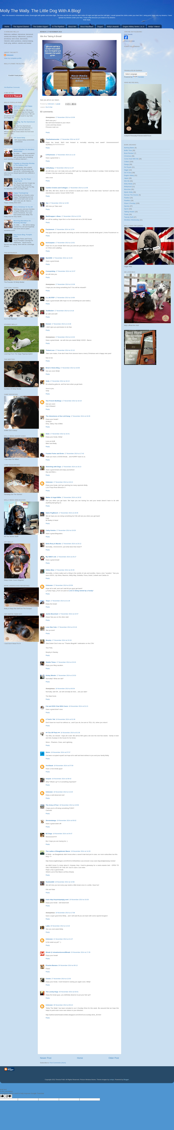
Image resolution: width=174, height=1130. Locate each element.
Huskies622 (50, 882)
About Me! (72, 27)
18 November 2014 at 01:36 (65, 719)
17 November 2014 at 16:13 (59, 381)
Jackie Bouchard (52, 614)
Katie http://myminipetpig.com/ (57, 899)
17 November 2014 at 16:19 (72, 401)
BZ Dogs (49, 833)
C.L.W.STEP (50, 297)
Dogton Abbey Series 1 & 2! (133, 27)
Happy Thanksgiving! (21, 193)
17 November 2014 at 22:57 (68, 614)
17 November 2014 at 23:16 (67, 627)
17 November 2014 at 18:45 (68, 513)
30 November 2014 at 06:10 (63, 1005)
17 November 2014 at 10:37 (70, 139)
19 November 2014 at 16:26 (79, 899)
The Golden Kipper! (40, 27)
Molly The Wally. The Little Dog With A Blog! (40, 10)
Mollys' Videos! (154, 27)
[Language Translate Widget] (135, 74)
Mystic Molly (128, 192)
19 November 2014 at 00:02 (66, 820)
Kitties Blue (50, 570)
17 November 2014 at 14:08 (65, 297)
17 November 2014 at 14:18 (64, 311)
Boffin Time (128, 150)
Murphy (48, 640)
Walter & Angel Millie (53, 497)
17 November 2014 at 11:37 (64, 168)
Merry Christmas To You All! (23, 207)
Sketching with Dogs (53, 467)
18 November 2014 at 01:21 (78, 706)
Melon (48, 752)
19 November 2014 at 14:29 (80, 851)
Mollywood (128, 186)
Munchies (127, 189)
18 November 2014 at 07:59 (63, 765)
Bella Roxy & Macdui (53, 544)
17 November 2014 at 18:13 (71, 467)
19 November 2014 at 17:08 (65, 913)
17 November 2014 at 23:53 (66, 675)
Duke (48, 434)
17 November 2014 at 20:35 (64, 570)
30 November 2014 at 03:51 (68, 992)
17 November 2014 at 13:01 (65, 243)
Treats (126, 214)
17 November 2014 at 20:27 (66, 557)
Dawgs (126, 164)
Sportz (126, 209)
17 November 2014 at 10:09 (65, 117)
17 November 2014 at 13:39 (65, 284)
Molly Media (128, 184)
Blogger (126, 1079)
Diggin (126, 170)
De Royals (127, 167)
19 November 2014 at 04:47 (62, 833)
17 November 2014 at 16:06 (70, 368)
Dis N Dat (49, 107)
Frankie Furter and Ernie (55, 453)
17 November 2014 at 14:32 (65, 337)
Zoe (47, 203)
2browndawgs (51, 820)
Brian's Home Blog (53, 368)
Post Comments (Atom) (58, 1063)
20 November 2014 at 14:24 (60, 926)
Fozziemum (50, 229)
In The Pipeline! (58, 27)
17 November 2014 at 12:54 (64, 229)
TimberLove (50, 350)
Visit (12, 87)
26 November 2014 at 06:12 (68, 965)
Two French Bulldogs (53, 401)
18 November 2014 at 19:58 (69, 805)
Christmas (127, 156)
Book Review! (129, 153)
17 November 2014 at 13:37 (65, 271)
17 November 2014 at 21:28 (60, 601)
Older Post (114, 1058)
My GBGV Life (51, 557)
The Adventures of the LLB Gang (58, 416)
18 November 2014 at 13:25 (63, 792)
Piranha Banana (52, 965)
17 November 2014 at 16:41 (60, 434)
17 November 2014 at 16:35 (80, 416)
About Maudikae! (86, 27)
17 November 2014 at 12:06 (78, 188)
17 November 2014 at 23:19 (61, 640)
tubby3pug (50, 168)
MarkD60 (49, 258)
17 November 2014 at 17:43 (74, 453)
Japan (126, 178)
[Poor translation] (8, 1096)
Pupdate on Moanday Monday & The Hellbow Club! (24, 164)
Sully (47, 381)
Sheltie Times (51, 662)
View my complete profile (12, 58)
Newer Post (45, 1058)
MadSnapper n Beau (53, 216)
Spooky (126, 206)
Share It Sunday (129, 203)
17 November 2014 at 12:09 (59, 203)
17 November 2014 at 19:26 (66, 530)
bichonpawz (50, 243)
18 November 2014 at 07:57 (60, 752)
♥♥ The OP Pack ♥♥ (53, 732)
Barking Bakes (129, 148)
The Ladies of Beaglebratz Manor (58, 851)
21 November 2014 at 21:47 (63, 939)
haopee (48, 779)
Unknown (51, 104)
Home (7, 27)
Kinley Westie (51, 675)
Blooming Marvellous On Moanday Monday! (22, 221)
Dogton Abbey (129, 175)
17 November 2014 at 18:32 (71, 497)
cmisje (112, 1079)
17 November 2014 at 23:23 (66, 662)
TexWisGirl (50, 311)
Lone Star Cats (51, 627)
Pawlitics (127, 200)
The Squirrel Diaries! (21, 27)
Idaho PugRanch (52, 513)
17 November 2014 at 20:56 (63, 585)
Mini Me (127, 181)
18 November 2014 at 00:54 (65, 688)
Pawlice (127, 198)
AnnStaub (49, 765)
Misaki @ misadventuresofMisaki (58, 952)
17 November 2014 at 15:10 (65, 350)
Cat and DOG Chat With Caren (57, 706)
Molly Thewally (128, 34)
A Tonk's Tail (50, 719)
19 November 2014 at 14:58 (64, 882)
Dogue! (100, 27)
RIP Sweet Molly (19, 138)
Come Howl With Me (131, 159)
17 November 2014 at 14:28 (61, 324)
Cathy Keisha (51, 530)
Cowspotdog (50, 271)
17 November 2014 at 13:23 (62, 258)
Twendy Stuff (128, 217)
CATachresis (50, 155)
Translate (138, 77)
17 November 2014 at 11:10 (65, 155)
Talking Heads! (129, 212)
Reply (48, 132)
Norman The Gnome (131, 195)
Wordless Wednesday (131, 220)
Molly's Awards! (113, 27)
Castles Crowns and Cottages (57, 188)
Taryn (48, 601)
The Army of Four (52, 805)
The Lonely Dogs (52, 992)
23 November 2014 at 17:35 (80, 952)
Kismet (48, 324)
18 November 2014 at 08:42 (61, 779)
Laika (48, 926)
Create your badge (129, 41)
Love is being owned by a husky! (81, 591)
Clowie (48, 979)
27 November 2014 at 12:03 (61, 979)
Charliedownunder (53, 139)
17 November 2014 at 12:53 (71, 216)
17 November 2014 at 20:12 (71, 544)
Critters (126, 161)
